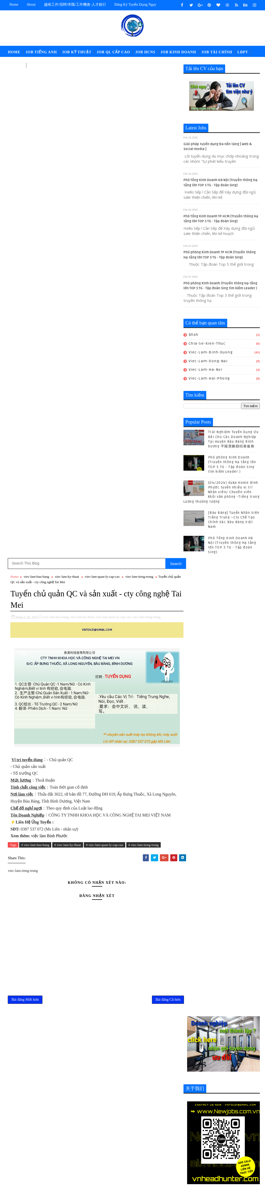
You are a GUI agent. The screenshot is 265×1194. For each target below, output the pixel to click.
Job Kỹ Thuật (77, 52)
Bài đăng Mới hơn (25, 504)
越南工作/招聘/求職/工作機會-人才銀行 (75, 4)
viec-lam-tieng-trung (139, 81)
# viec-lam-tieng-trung (143, 349)
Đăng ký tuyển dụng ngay (135, 4)
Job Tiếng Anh (41, 52)
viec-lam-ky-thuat (67, 81)
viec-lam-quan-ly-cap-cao (102, 81)
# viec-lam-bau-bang (35, 349)
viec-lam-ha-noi (206, 370)
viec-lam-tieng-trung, (146, 121)
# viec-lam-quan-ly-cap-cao (104, 349)
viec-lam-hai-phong (209, 379)
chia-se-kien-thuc (207, 344)
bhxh (193, 335)
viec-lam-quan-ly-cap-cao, (114, 121)
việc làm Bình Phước (49, 339)
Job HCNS (145, 52)
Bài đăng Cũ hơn (162, 504)
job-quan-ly (120, 1148)
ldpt (113, 1156)
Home (13, 4)
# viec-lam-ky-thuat (67, 349)
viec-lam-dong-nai (208, 361)
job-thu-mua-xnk (152, 1148)
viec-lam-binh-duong (211, 352)
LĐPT (242, 52)
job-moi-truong (124, 1139)
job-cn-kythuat (123, 1131)
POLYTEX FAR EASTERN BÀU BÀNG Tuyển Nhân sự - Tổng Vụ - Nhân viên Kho (157, 1078)
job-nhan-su (156, 1139)
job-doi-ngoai (156, 1131)
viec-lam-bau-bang (36, 81)
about (31, 4)
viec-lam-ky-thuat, (82, 121)
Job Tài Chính (216, 52)
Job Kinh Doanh (178, 52)
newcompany (135, 1156)
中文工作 (15, 65)
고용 (32, 65)
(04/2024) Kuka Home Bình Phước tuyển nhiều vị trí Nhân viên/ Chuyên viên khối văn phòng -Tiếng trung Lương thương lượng (221, 492)
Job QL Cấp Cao (113, 52)
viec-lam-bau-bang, (56, 121)
